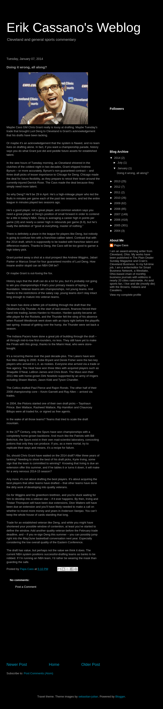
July (120, 162)
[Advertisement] (53, 629)
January (123, 168)
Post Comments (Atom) (38, 673)
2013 (117, 181)
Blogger (120, 696)
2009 (117, 203)
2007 (117, 214)
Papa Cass (121, 245)
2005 (117, 225)
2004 (117, 230)
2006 (117, 219)
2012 (117, 186)
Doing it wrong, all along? (132, 173)
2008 (117, 208)
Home (54, 664)
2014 (117, 157)
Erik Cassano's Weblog (74, 27)
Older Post (90, 664)
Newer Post (17, 664)
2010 (117, 197)
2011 (117, 192)
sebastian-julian (88, 696)
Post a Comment (25, 586)
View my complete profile (125, 294)
